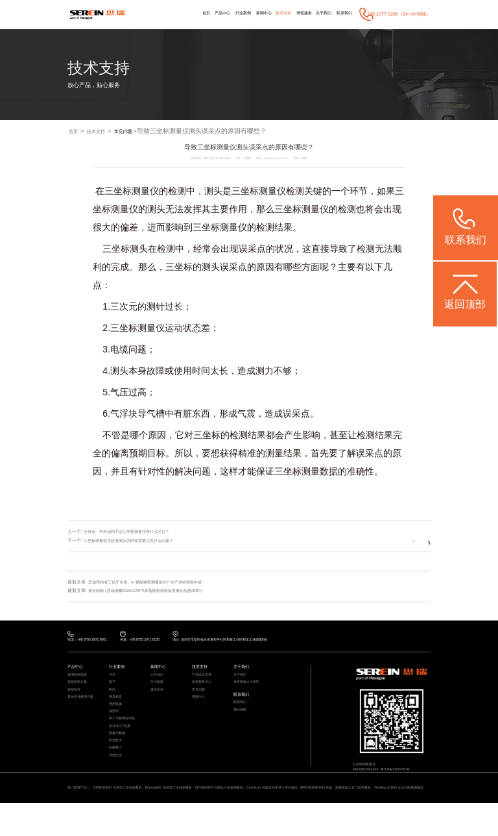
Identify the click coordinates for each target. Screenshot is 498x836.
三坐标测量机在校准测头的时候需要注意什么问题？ (136, 541)
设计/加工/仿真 (122, 745)
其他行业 (116, 783)
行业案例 (222, 14)
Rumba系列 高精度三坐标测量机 (190, 811)
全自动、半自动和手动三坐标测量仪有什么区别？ (134, 532)
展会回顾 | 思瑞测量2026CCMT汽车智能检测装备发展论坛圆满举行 (156, 590)
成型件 (115, 726)
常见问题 (140, 131)
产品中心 (198, 14)
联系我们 (342, 14)
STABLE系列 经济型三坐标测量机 (128, 811)
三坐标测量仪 (131, 192)
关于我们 (318, 14)
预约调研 (241, 723)
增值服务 (294, 14)
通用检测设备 (79, 680)
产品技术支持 (203, 680)
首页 (178, 14)
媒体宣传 (158, 698)
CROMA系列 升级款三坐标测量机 (253, 811)
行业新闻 (158, 689)
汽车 (113, 680)
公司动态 (158, 680)
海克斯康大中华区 (249, 689)
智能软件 (75, 698)
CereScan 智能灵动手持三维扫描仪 (318, 811)
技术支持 (270, 14)
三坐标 (245, 192)
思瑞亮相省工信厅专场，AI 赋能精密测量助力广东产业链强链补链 (154, 582)
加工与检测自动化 (124, 736)
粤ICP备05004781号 (406, 776)
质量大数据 (118, 754)
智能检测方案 (79, 689)
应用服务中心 (203, 689)
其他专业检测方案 (83, 707)
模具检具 (116, 707)
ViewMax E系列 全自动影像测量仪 (113, 819)
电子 (113, 689)
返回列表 (407, 540)
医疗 (113, 698)
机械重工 (116, 773)
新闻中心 (247, 14)
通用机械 (116, 717)
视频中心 (200, 707)
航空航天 (116, 764)
